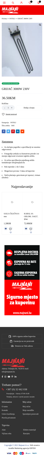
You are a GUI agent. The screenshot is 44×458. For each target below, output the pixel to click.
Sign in (21, 2)
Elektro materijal (29, 430)
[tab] (7, 141)
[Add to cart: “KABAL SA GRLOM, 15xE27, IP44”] (26, 229)
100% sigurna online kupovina (23, 336)
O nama (5, 407)
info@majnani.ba (18, 163)
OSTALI (12, 19)
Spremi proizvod (30, 2)
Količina (5, 104)
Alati (4, 430)
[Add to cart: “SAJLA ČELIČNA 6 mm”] (6, 229)
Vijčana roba (6, 434)
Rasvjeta (26, 434)
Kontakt (5, 410)
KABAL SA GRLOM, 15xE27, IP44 (31, 216)
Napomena (7, 141)
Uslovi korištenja (8, 414)
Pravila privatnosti (9, 418)
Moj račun (26, 407)
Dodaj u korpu (29, 108)
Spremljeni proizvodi (31, 414)
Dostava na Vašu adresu (24, 346)
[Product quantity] (8, 107)
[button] (40, 25)
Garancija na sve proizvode (24, 341)
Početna (4, 19)
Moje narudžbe (28, 410)
